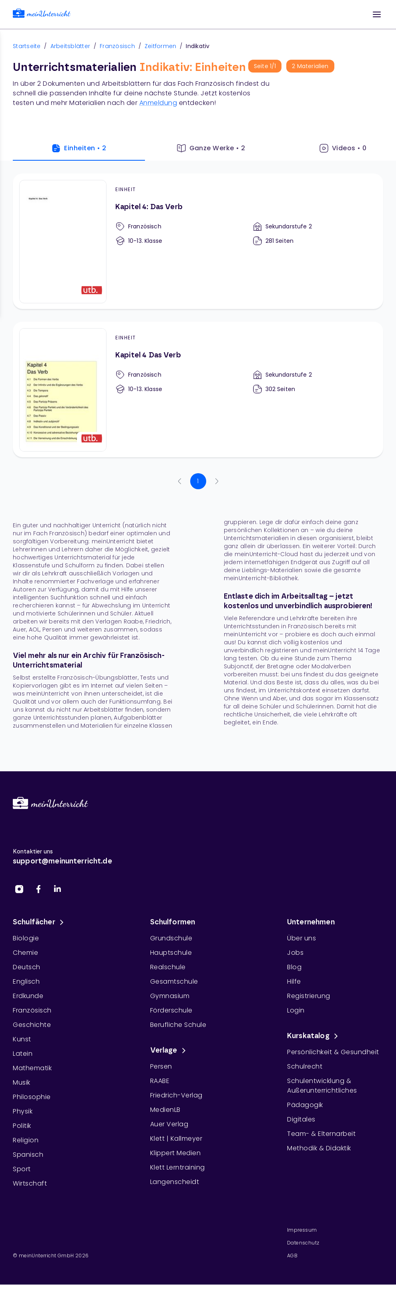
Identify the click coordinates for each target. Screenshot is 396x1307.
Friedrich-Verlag (176, 1095)
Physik (22, 1111)
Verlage (169, 1050)
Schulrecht (304, 1066)
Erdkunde (28, 995)
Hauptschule (171, 952)
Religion (25, 1140)
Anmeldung (158, 102)
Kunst (22, 1039)
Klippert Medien (175, 1153)
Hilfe (294, 981)
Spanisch (28, 1154)
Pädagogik (305, 1104)
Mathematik (32, 1068)
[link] (41, 14)
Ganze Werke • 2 (211, 148)
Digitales (301, 1119)
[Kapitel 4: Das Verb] (198, 241)
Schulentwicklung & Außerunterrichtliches (322, 1085)
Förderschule (171, 1010)
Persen (161, 1066)
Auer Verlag (169, 1124)
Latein (22, 1053)
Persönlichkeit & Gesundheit (333, 1052)
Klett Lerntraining (177, 1167)
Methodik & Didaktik (319, 1148)
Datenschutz (303, 1242)
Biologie (26, 938)
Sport (22, 1169)
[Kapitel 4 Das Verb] (198, 389)
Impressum (302, 1229)
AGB (292, 1255)
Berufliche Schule (178, 1024)
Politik (22, 1125)
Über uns (301, 938)
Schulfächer (39, 922)
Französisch (117, 46)
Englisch (26, 981)
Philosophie (32, 1096)
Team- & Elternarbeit (321, 1133)
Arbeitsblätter (70, 46)
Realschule (168, 967)
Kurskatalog (314, 1036)
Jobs (295, 952)
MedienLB (165, 1109)
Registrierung (308, 995)
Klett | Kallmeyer (176, 1138)
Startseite (27, 46)
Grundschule (171, 938)
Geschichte (32, 1024)
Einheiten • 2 (78, 148)
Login (296, 1010)
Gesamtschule (174, 981)
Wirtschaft (30, 1183)
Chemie (25, 952)
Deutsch (26, 967)
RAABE (160, 1080)
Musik (21, 1082)
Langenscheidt (174, 1181)
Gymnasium (170, 995)
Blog (294, 967)
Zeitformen (161, 46)
